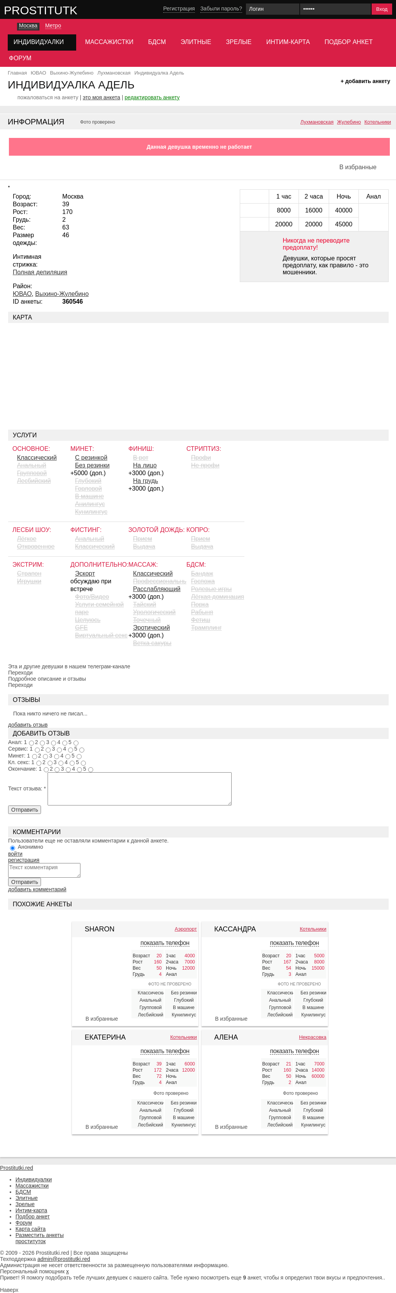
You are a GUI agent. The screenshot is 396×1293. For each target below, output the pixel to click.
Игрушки (29, 581)
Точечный (146, 620)
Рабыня (202, 612)
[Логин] (272, 9)
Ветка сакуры (152, 643)
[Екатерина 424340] (101, 1088)
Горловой (88, 488)
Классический (37, 457)
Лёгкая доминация (217, 596)
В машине (89, 496)
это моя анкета (101, 97)
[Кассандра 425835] (231, 976)
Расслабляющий (157, 589)
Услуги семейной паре (99, 608)
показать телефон (164, 943)
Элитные (196, 42)
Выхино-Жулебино (62, 294)
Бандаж (202, 573)
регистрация (23, 860)
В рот (140, 457)
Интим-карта (288, 42)
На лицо (145, 465)
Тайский (144, 604)
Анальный (31, 465)
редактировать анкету (152, 97)
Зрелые (238, 42)
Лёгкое (26, 538)
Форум (20, 58)
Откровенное (36, 546)
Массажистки (109, 42)
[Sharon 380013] (101, 960)
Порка (200, 604)
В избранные (357, 167)
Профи (201, 457)
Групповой (32, 473)
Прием (142, 538)
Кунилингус (91, 511)
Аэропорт (186, 929)
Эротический (151, 627)
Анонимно (30, 847)
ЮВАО (22, 294)
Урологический (154, 612)
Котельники (377, 122)
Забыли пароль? (221, 8)
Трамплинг (206, 627)
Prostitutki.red (56, 10)
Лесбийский (34, 480)
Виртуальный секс (101, 635)
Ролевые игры (211, 589)
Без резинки (92, 465)
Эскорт (85, 573)
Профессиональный (159, 581)
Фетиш (200, 620)
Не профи (205, 465)
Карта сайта (30, 1229)
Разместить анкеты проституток (39, 1238)
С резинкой (91, 457)
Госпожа (203, 581)
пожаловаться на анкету (48, 97)
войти (15, 854)
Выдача (144, 546)
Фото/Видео (92, 596)
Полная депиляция (40, 272)
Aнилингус (90, 504)
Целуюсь (88, 620)
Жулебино (349, 122)
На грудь (145, 480)
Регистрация (179, 8)
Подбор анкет (348, 42)
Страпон (29, 573)
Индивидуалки (33, 1179)
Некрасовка (312, 1037)
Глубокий (88, 480)
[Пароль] (335, 9)
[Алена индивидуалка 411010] (231, 1088)
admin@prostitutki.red (64, 1259)
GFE (81, 627)
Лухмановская (317, 122)
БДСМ (157, 42)
